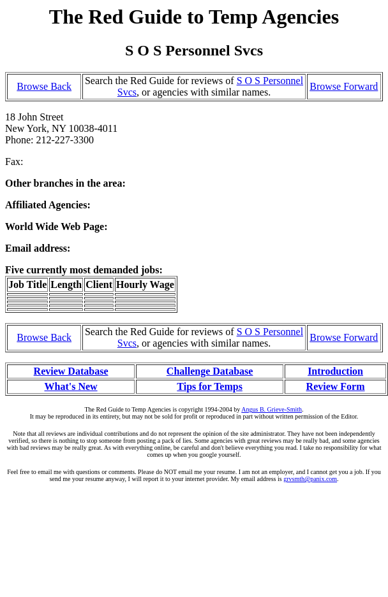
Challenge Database (210, 371)
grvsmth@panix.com (310, 478)
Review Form (335, 386)
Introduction (335, 371)
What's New (70, 386)
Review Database (71, 371)
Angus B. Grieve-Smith (271, 409)
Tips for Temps (210, 386)
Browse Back (44, 86)
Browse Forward (344, 86)
